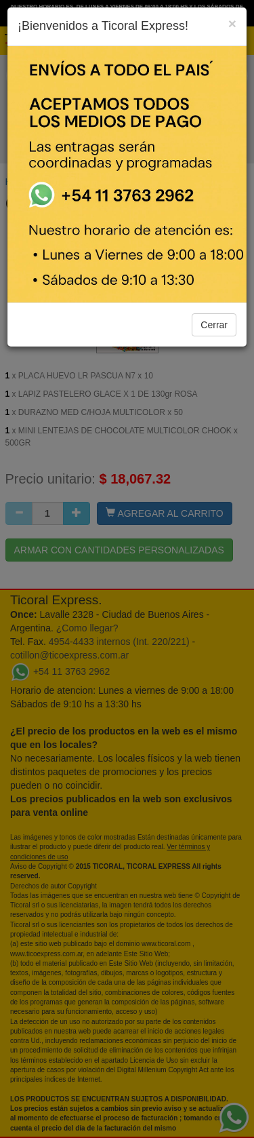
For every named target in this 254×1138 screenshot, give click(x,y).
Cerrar (214, 324)
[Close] (232, 23)
